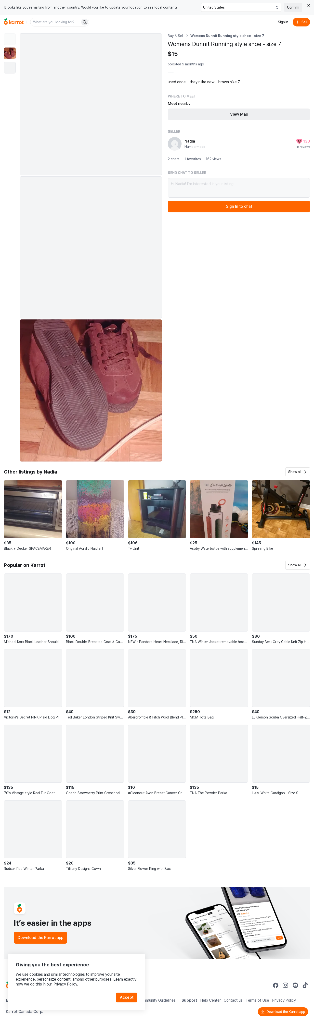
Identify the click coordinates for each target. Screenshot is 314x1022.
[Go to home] (14, 22)
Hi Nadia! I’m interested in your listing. (239, 188)
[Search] (84, 22)
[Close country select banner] (308, 5)
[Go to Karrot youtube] (295, 985)
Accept (126, 997)
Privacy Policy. (65, 984)
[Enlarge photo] (91, 104)
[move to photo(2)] (10, 53)
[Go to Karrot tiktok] (305, 985)
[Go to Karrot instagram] (285, 985)
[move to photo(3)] (10, 67)
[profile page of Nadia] (175, 144)
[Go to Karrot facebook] (276, 985)
